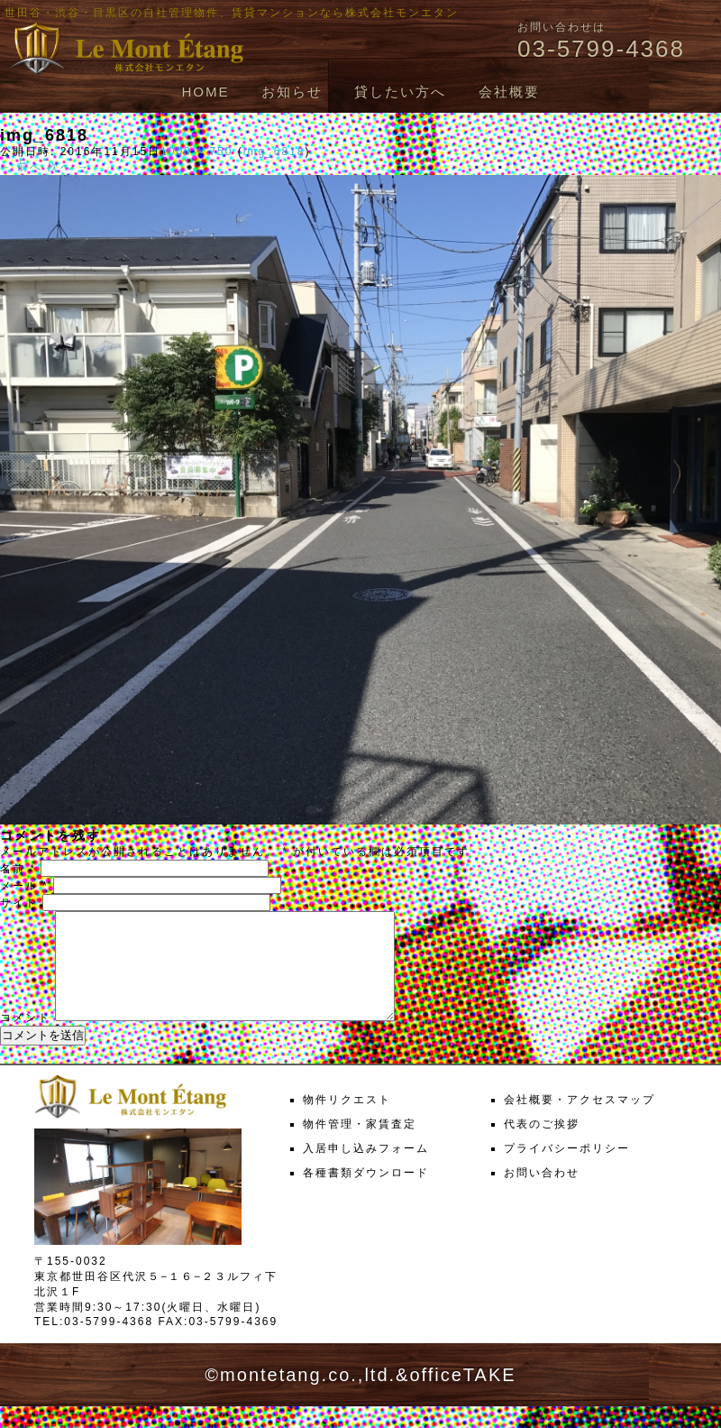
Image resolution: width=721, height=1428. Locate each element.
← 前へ (21, 167)
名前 (18, 868)
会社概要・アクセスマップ (579, 1121)
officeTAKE (462, 1396)
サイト (19, 903)
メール (24, 886)
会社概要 (509, 91)
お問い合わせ (542, 1194)
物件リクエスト (347, 1121)
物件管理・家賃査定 (359, 1145)
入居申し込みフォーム (366, 1170)
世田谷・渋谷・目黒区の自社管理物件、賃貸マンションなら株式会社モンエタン (232, 12)
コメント (25, 1039)
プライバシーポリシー (567, 1170)
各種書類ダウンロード (366, 1194)
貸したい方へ (400, 91)
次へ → (69, 167)
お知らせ (292, 91)
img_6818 (274, 151)
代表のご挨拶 (542, 1145)
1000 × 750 (196, 151)
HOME (205, 91)
